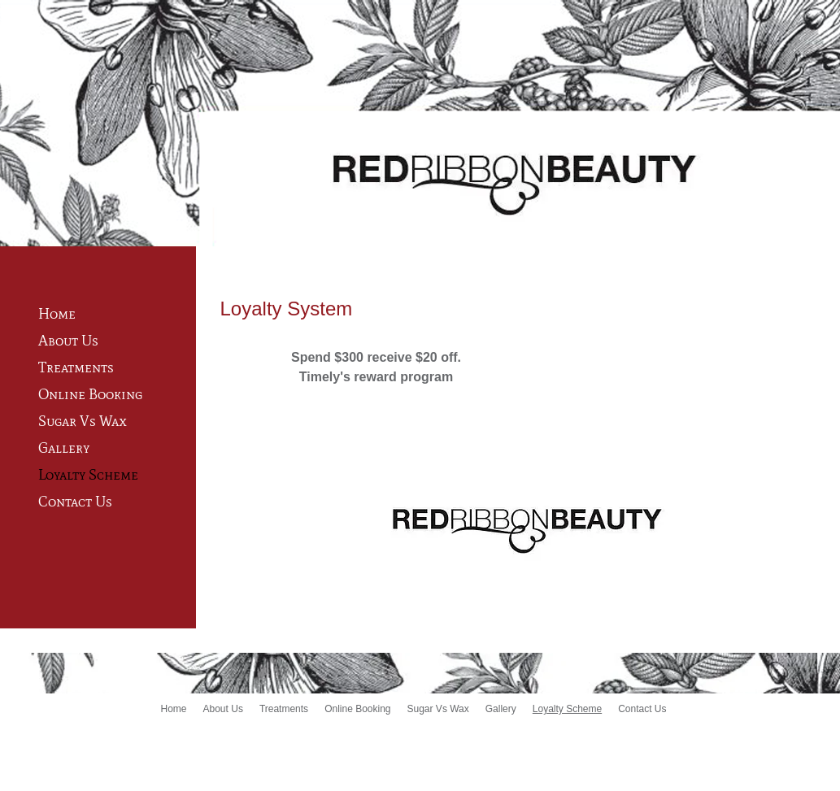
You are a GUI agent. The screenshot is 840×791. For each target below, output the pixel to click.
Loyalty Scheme (88, 475)
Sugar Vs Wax (82, 421)
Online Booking (90, 394)
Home (57, 314)
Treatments (76, 367)
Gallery (63, 448)
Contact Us (75, 502)
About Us (68, 341)
